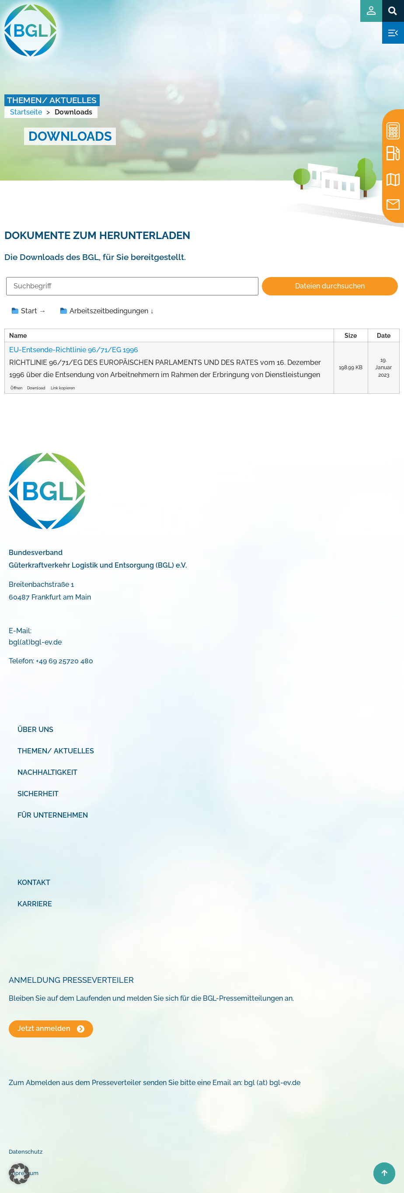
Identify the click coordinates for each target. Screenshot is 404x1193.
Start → (29, 311)
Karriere (34, 904)
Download (36, 387)
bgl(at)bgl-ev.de (35, 642)
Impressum (23, 1173)
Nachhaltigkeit (47, 772)
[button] (393, 10)
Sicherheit (38, 794)
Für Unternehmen (52, 815)
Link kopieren (63, 387)
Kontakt (33, 882)
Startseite (26, 112)
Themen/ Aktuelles (55, 751)
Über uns (35, 729)
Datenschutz (25, 1151)
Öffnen (16, 387)
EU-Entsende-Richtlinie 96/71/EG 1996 (73, 350)
